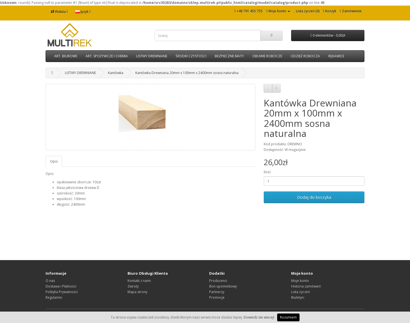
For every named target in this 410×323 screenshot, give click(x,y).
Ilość (267, 172)
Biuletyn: (298, 297)
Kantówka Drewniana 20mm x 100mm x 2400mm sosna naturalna (187, 72)
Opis (54, 161)
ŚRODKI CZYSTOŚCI (191, 56)
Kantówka (115, 72)
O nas (50, 280)
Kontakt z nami (139, 280)
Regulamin (54, 297)
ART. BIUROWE (65, 56)
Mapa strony (137, 291)
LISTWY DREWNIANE (151, 56)
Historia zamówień (306, 286)
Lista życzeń (300, 291)
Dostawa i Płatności (61, 286)
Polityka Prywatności (62, 291)
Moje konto (300, 280)
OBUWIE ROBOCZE (267, 56)
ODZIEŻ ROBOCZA (305, 56)
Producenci (218, 280)
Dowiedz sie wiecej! (259, 317)
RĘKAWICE (336, 56)
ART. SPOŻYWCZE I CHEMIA (107, 56)
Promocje (217, 297)
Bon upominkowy (223, 286)
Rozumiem (288, 317)
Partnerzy (216, 291)
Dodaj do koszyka (314, 197)
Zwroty (133, 286)
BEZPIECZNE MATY (229, 56)
